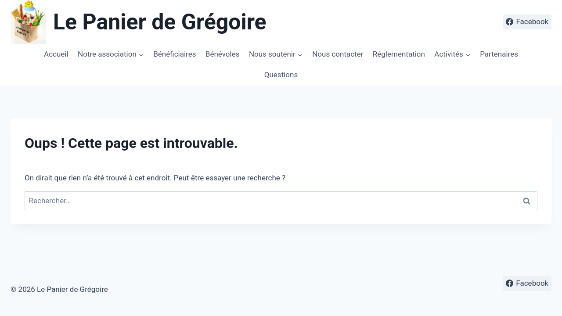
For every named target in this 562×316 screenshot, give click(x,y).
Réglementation (399, 54)
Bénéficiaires (174, 54)
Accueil (56, 54)
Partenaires (499, 54)
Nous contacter (337, 54)
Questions (281, 74)
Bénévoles (222, 54)
